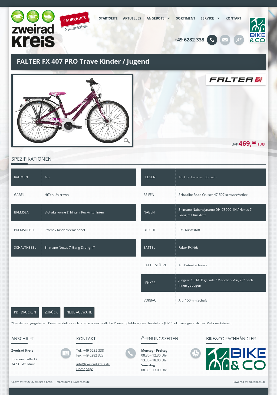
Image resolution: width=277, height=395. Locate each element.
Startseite (108, 18)
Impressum (63, 382)
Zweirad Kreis (44, 382)
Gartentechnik (77, 27)
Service (207, 18)
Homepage (84, 369)
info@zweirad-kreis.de (93, 364)
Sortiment (185, 18)
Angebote (155, 18)
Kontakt (233, 18)
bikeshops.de (257, 382)
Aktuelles (132, 18)
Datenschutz (81, 382)
